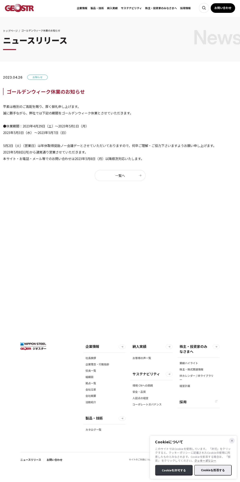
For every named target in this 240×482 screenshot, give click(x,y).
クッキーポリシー (205, 460)
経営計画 (185, 386)
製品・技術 (94, 418)
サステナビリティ (146, 373)
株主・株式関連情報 (191, 369)
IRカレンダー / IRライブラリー (197, 377)
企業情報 (92, 346)
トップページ (10, 30)
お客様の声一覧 (142, 358)
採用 (183, 401)
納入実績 (139, 346)
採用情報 (186, 8)
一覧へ (120, 175)
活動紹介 (90, 402)
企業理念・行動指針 (97, 364)
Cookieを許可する (174, 470)
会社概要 (90, 396)
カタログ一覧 (93, 430)
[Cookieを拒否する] (232, 441)
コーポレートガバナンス (147, 404)
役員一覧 (90, 370)
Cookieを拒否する (213, 470)
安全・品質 (139, 392)
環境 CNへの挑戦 (143, 385)
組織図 (89, 377)
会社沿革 (90, 389)
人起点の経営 (140, 398)
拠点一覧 (90, 383)
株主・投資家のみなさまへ (193, 349)
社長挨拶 (90, 358)
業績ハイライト (189, 363)
